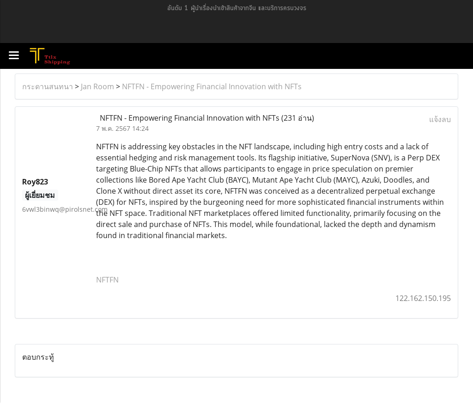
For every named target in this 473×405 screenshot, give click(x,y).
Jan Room (97, 86)
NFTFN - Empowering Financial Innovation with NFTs (212, 86)
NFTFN (107, 280)
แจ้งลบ (440, 119)
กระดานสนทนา (47, 86)
